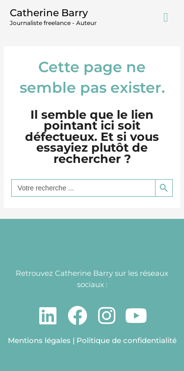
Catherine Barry (49, 13)
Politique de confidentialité (127, 340)
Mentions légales (39, 340)
